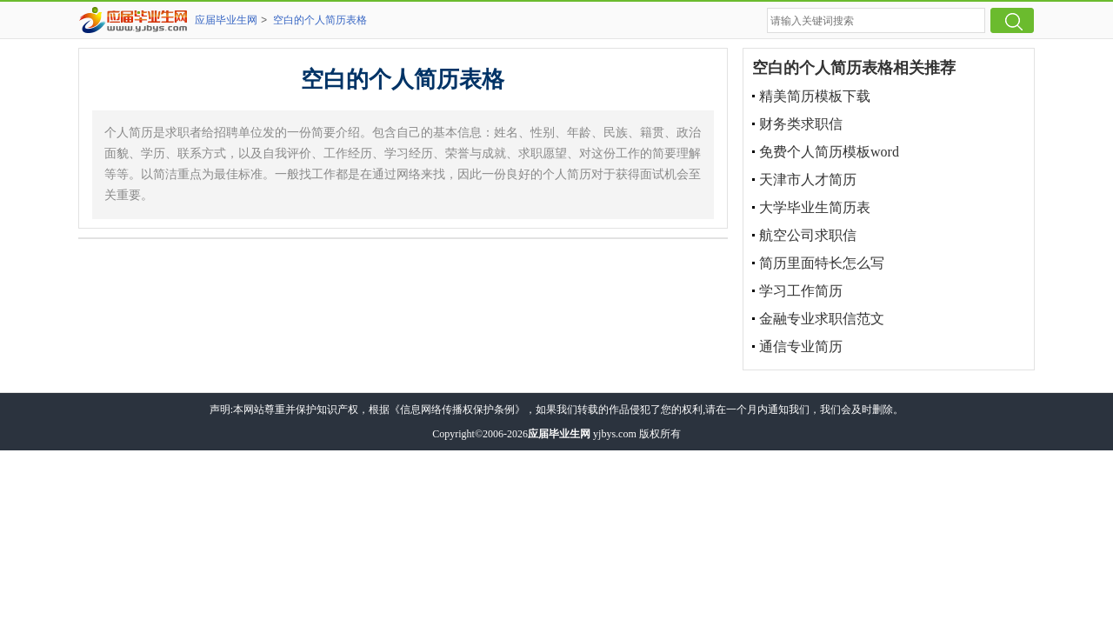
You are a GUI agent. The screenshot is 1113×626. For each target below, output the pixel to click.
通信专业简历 (801, 346)
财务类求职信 (801, 124)
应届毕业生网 (226, 20)
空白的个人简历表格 (320, 20)
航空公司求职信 (807, 235)
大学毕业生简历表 (814, 207)
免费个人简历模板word (829, 151)
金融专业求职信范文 (821, 318)
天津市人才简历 (807, 179)
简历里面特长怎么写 (821, 263)
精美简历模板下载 (814, 96)
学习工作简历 (801, 290)
